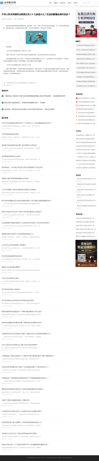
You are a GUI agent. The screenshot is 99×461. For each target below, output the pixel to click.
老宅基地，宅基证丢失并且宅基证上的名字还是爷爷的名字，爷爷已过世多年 (29, 109)
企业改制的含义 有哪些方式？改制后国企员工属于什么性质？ (86, 136)
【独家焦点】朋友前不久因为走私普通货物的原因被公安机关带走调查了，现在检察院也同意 (34, 96)
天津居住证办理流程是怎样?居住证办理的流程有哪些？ (86, 46)
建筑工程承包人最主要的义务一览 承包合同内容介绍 (87, 195)
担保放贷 (27, 77)
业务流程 (21, 77)
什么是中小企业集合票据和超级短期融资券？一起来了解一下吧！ (86, 154)
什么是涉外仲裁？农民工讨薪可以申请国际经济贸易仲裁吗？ (86, 68)
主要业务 (16, 77)
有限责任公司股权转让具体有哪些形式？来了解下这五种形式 (86, 161)
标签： (5, 77)
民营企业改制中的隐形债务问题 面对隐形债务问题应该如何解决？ (86, 139)
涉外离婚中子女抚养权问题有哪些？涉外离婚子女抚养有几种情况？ (86, 77)
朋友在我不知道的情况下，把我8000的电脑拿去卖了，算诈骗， (25, 102)
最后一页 (9, 85)
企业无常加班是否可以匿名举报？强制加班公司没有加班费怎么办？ (86, 146)
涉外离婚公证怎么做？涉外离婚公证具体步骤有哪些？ (86, 86)
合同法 (75, 3)
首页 (50, 3)
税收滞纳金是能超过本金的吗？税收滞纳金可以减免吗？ (86, 55)
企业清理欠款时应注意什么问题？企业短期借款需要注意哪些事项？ (86, 150)
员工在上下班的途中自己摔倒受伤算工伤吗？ (86, 50)
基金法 (9, 8)
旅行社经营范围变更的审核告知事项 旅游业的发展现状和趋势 (86, 143)
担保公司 (10, 77)
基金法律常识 (15, 8)
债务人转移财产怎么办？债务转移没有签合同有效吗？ (86, 64)
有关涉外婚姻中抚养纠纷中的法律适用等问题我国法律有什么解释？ (86, 73)
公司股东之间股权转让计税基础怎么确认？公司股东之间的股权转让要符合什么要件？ (86, 168)
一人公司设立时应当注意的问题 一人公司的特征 (86, 164)
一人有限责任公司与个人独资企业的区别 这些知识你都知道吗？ (86, 157)
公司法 (69, 3)
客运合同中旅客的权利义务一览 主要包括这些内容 (87, 179)
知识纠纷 (62, 3)
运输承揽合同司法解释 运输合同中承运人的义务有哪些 (87, 184)
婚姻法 (56, 3)
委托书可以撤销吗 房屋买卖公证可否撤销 (87, 206)
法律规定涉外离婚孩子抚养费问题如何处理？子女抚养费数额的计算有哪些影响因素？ (86, 82)
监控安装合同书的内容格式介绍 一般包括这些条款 (87, 201)
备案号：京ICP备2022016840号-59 (49, 457)
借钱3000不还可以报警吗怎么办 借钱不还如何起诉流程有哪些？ (86, 59)
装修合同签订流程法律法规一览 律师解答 (87, 190)
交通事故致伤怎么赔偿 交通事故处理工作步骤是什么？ (22, 83)
